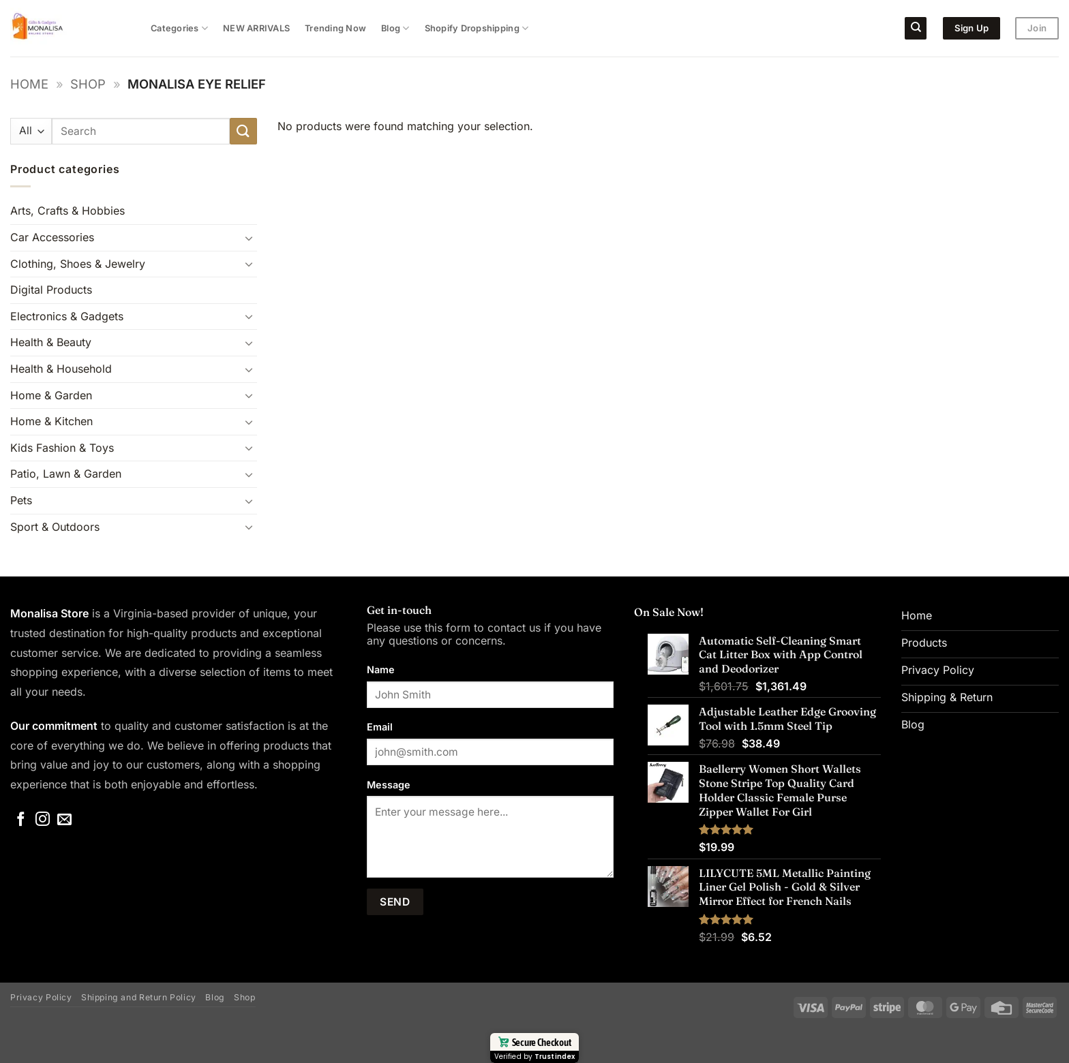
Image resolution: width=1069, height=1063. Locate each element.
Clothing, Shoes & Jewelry (77, 264)
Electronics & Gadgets (66, 316)
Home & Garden (51, 395)
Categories (179, 28)
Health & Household (61, 368)
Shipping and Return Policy (138, 997)
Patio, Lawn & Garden (65, 473)
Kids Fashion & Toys (62, 448)
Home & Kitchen (51, 421)
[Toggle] (249, 238)
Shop (88, 83)
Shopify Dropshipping (477, 28)
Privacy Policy (41, 997)
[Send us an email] (64, 820)
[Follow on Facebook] (21, 820)
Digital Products (51, 289)
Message (388, 784)
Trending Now (335, 28)
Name (381, 669)
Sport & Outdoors (55, 527)
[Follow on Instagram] (42, 820)
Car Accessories (52, 237)
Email (380, 727)
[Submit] (243, 131)
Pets (21, 500)
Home (29, 83)
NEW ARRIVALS (256, 28)
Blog (395, 28)
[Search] (916, 28)
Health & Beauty (50, 342)
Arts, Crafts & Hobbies (67, 210)
